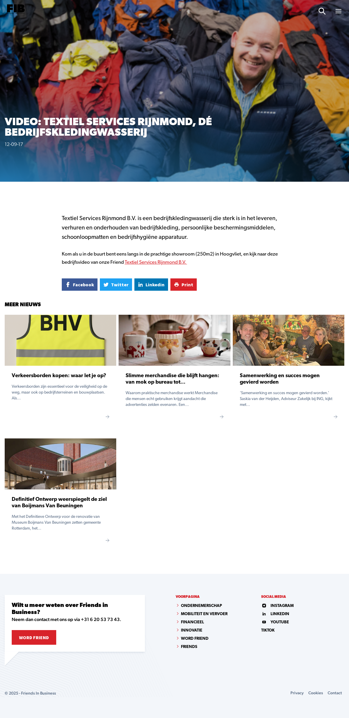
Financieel (192, 622)
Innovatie (191, 630)
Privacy (297, 692)
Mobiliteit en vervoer (204, 614)
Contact (335, 692)
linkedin (275, 614)
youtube (275, 622)
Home (10, 191)
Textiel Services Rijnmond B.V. (156, 262)
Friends (189, 647)
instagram (277, 606)
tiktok (268, 630)
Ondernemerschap (201, 606)
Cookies (315, 692)
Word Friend (34, 637)
